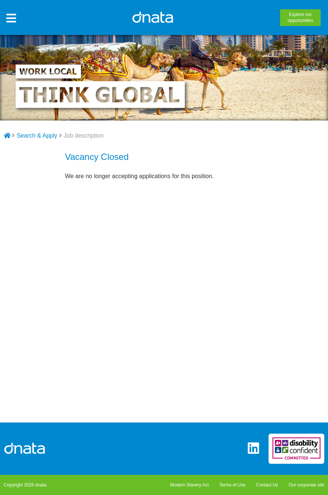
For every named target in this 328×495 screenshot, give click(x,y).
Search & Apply (37, 135)
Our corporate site (306, 485)
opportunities (300, 17)
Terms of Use (232, 485)
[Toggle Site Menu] (11, 18)
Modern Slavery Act (189, 485)
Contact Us (267, 485)
